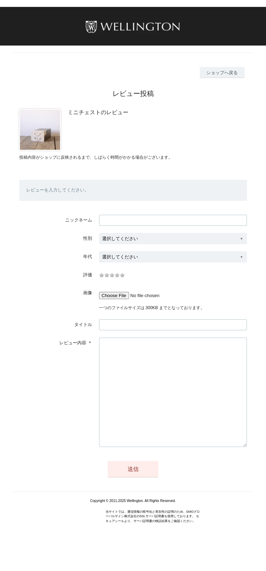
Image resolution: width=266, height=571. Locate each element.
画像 (87, 292)
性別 (87, 238)
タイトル (83, 324)
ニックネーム (78, 220)
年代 (87, 256)
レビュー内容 (72, 342)
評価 (87, 274)
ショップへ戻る (222, 72)
